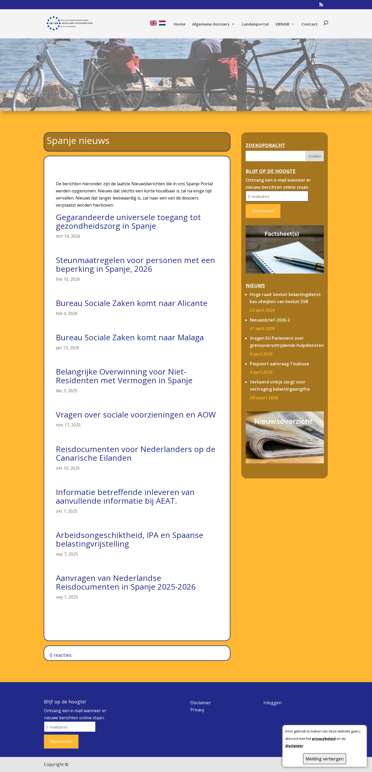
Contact (309, 24)
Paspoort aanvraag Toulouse (279, 364)
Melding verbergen (325, 759)
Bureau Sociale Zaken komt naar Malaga (130, 337)
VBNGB (282, 24)
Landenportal (255, 24)
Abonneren (263, 211)
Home (179, 24)
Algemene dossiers (211, 24)
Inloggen (272, 703)
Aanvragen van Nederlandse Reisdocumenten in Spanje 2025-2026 (126, 582)
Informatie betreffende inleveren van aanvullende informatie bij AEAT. (125, 496)
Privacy (197, 710)
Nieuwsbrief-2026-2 (270, 320)
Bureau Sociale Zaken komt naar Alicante (131, 303)
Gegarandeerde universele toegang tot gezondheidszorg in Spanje (128, 221)
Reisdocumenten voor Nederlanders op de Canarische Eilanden (135, 453)
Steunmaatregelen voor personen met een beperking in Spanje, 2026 (135, 264)
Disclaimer (200, 703)
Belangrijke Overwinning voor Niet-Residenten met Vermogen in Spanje (124, 376)
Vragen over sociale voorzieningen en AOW (136, 414)
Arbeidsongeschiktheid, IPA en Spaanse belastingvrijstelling (129, 539)
